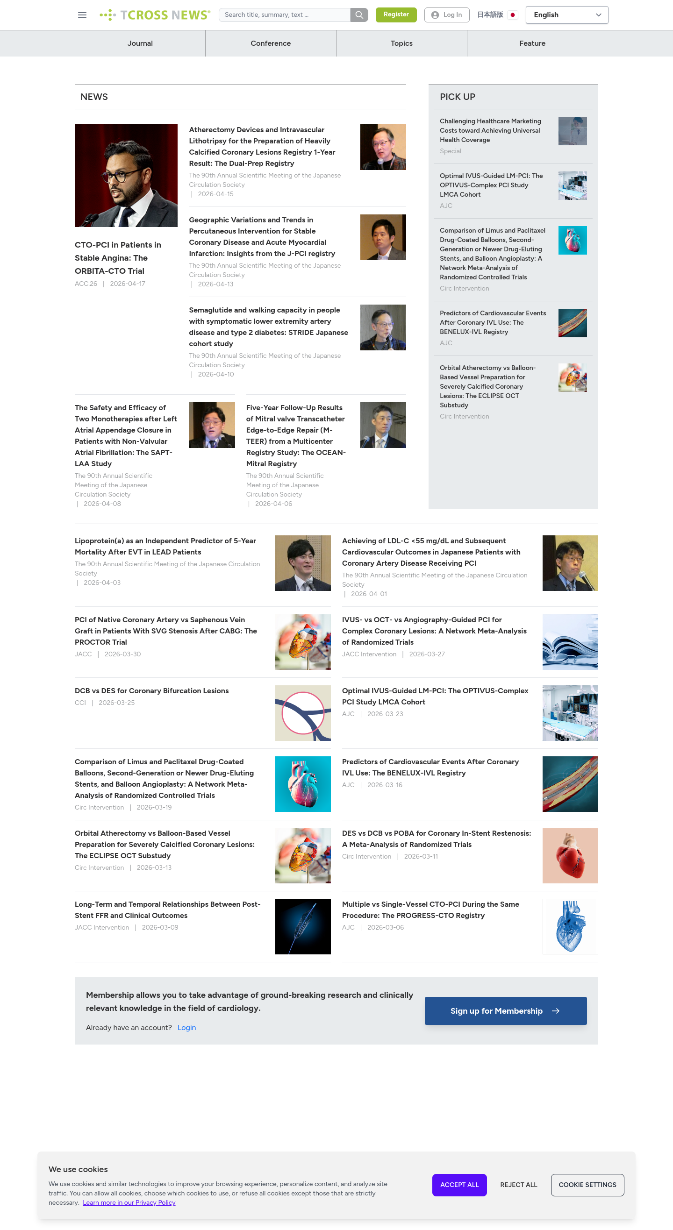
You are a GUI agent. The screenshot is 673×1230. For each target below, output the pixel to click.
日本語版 (497, 15)
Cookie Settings (587, 1185)
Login (187, 1035)
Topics (402, 43)
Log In (446, 15)
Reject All (519, 1185)
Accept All (459, 1185)
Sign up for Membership (506, 1018)
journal (140, 43)
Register (396, 14)
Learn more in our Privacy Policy (129, 1203)
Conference (271, 43)
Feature (533, 43)
